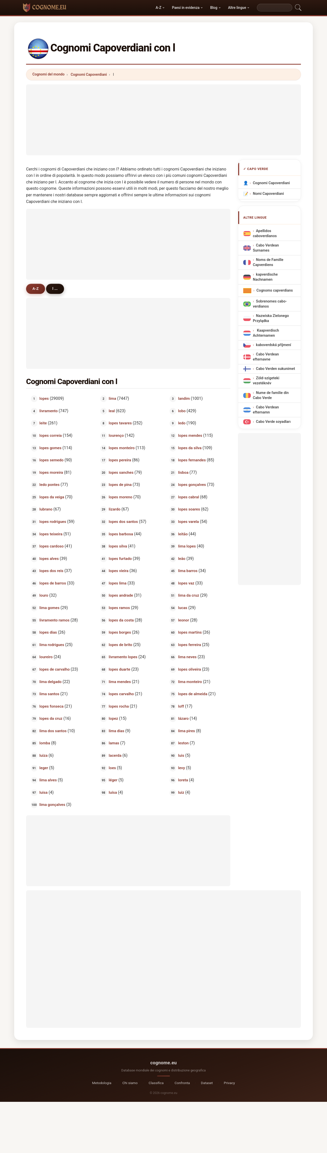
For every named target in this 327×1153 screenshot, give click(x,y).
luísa (113, 792)
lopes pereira (120, 460)
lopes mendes (190, 435)
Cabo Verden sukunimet (275, 369)
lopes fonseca (51, 706)
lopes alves (49, 558)
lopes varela (188, 521)
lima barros (188, 571)
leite (43, 423)
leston (183, 743)
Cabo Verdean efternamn (266, 409)
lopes (44, 398)
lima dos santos (53, 730)
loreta (183, 780)
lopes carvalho (121, 694)
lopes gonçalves (192, 484)
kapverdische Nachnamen (265, 277)
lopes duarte (119, 669)
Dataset (207, 1083)
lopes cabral (188, 497)
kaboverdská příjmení (273, 345)
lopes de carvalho (54, 669)
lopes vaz (186, 583)
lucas (182, 608)
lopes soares (189, 509)
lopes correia (50, 435)
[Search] (274, 7)
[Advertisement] (163, 119)
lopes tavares (120, 423)
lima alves (48, 780)
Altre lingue (237, 8)
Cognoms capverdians (274, 290)
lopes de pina (120, 484)
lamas (114, 743)
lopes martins (190, 632)
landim (184, 398)
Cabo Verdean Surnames (266, 248)
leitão (183, 534)
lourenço (116, 435)
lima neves (187, 657)
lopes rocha (119, 706)
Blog (213, 8)
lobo (182, 410)
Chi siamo (129, 1083)
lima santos (49, 694)
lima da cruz (188, 595)
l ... (55, 289)
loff (181, 706)
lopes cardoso (51, 546)
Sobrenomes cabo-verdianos (270, 304)
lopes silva (118, 546)
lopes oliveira (189, 669)
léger (113, 780)
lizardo (114, 509)
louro (43, 595)
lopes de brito (120, 644)
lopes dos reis (51, 571)
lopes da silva (190, 447)
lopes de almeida (192, 694)
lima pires (186, 730)
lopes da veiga (51, 497)
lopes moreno (120, 497)
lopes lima (118, 583)
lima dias (116, 730)
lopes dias (48, 632)
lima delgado (50, 681)
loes (112, 767)
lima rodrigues (51, 644)
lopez (113, 718)
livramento (48, 410)
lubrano (45, 509)
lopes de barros (52, 583)
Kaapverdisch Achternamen (266, 333)
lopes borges (120, 632)
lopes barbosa (121, 534)
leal (112, 410)
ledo (182, 423)
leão (182, 558)
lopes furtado (120, 558)
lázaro (183, 718)
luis (181, 755)
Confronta (182, 1083)
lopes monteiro (122, 447)
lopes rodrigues (52, 521)
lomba (44, 743)
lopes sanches (121, 472)
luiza (43, 755)
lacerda (115, 755)
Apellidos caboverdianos (265, 233)
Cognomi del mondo (48, 74)
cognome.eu (163, 1062)
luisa (43, 792)
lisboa (183, 472)
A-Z (158, 8)
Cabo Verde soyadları (273, 422)
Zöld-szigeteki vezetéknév (266, 381)
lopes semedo (51, 460)
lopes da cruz (51, 718)
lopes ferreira (189, 644)
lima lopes (187, 546)
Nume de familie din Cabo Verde (271, 395)
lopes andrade (121, 595)
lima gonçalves (52, 804)
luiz (181, 792)
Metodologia (101, 1083)
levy (181, 767)
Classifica (156, 1083)
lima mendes (120, 681)
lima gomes (49, 608)
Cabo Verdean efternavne (266, 357)
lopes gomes (50, 447)
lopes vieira (119, 571)
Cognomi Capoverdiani (89, 74)
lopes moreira (51, 472)
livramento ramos (54, 620)
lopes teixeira (51, 534)
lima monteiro (190, 681)
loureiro (46, 657)
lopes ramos (119, 608)
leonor (183, 620)
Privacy (229, 1083)
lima (112, 398)
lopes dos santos (123, 521)
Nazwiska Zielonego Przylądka (271, 318)
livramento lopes (123, 657)
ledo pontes (49, 484)
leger (43, 767)
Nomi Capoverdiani (268, 194)
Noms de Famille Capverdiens (268, 262)
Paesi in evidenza (186, 8)
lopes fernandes (192, 460)
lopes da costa (121, 620)
